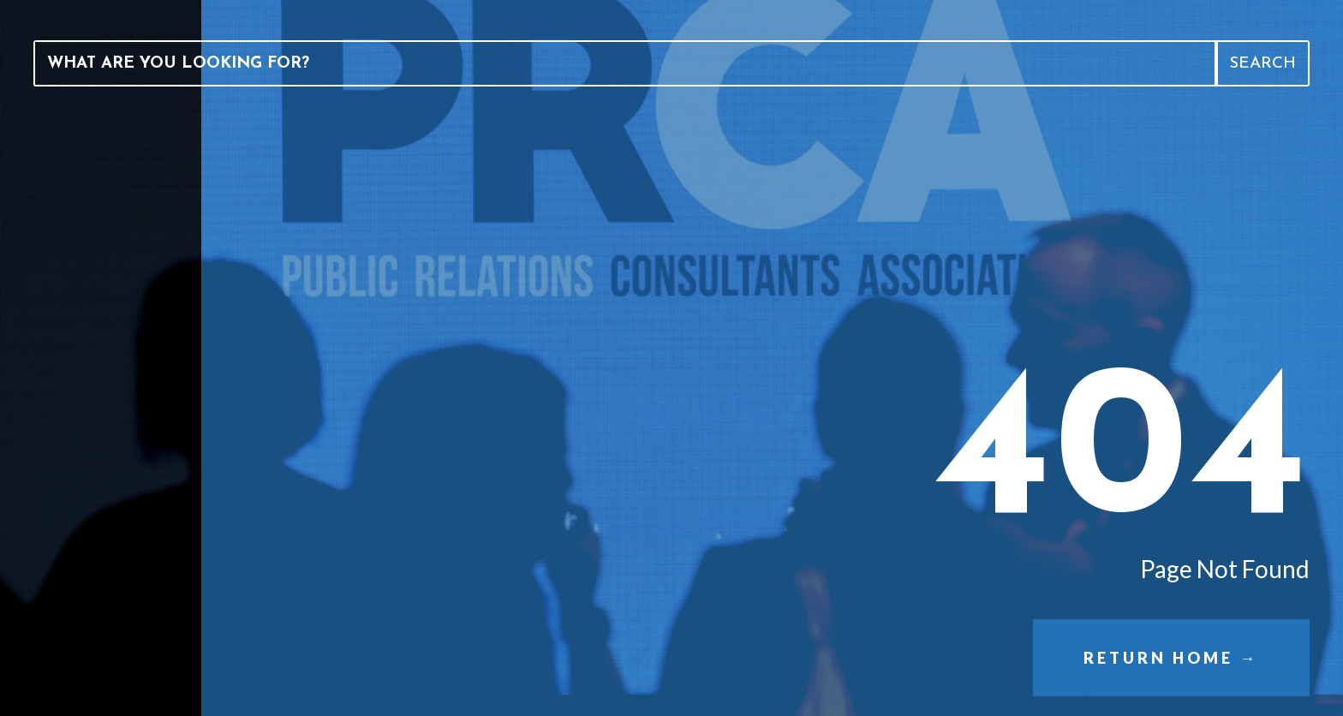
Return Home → (1170, 657)
